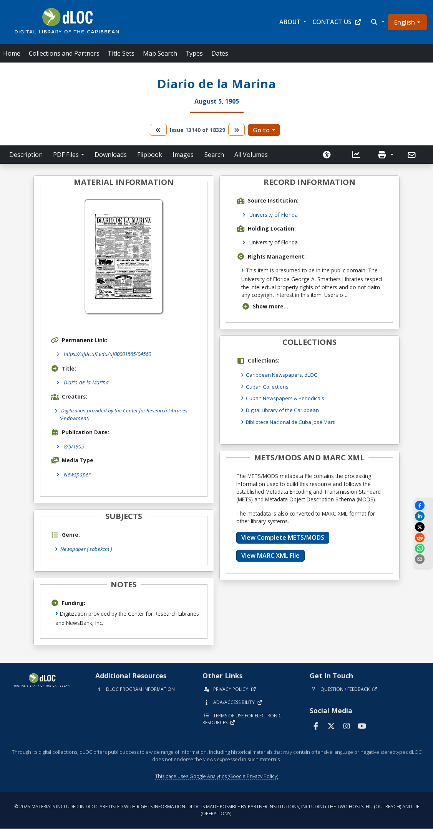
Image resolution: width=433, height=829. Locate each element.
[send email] (423, 559)
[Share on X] (423, 527)
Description (26, 154)
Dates (219, 53)
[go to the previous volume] (158, 130)
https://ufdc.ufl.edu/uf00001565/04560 (107, 354)
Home (11, 53)
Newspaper (77, 474)
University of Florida (273, 214)
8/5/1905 (74, 446)
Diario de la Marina (86, 382)
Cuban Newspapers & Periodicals (286, 397)
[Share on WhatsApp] (423, 548)
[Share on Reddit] (423, 537)
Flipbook (149, 154)
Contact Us (337, 22)
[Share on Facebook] (423, 505)
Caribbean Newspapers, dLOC (283, 374)
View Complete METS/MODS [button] (282, 536)
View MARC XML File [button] (270, 554)
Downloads (111, 154)
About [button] (290, 22)
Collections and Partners (64, 53)
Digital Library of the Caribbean (284, 409)
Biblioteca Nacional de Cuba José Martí (293, 421)
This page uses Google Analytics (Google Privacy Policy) (216, 776)
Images (183, 154)
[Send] (412, 155)
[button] (377, 22)
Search (214, 154)
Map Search (160, 53)
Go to (261, 130)
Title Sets (121, 53)
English (404, 22)
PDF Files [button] (66, 154)
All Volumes (251, 154)
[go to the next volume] (236, 130)
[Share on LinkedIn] (423, 516)
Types (194, 53)
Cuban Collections (268, 386)
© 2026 (216, 810)
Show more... (265, 306)
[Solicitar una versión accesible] (326, 154)
